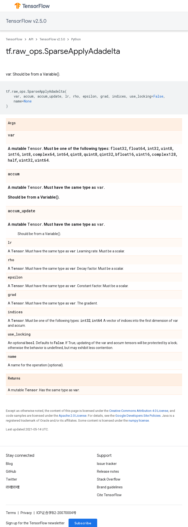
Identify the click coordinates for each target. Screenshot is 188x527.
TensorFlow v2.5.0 (26, 21)
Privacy (26, 513)
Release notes (108, 471)
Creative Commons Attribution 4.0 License (138, 411)
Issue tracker (107, 464)
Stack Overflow (108, 479)
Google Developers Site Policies (138, 415)
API (31, 39)
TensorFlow (14, 39)
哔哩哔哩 (13, 487)
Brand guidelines (110, 487)
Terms (11, 513)
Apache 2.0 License (72, 415)
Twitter (11, 479)
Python (76, 39)
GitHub (11, 471)
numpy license (139, 420)
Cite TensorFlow (109, 495)
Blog (9, 464)
